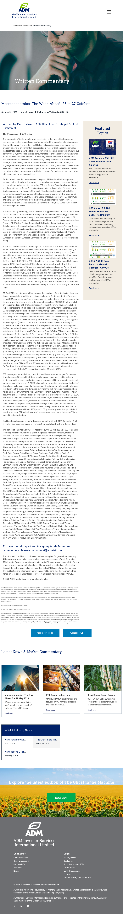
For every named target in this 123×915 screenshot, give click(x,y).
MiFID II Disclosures (72, 872)
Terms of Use (69, 868)
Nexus (16, 872)
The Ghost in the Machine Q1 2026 (53, 740)
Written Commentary (42, 26)
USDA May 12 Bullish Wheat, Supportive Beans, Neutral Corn (99, 211)
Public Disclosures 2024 (74, 865)
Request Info (19, 865)
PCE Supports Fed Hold (58, 696)
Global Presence (21, 858)
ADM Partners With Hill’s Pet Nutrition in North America (102, 161)
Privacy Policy (70, 858)
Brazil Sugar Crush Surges (101, 696)
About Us (18, 868)
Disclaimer (68, 862)
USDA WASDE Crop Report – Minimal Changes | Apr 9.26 (99, 264)
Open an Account (21, 862)
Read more (94, 182)
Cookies (67, 875)
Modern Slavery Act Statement (77, 878)
